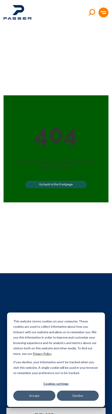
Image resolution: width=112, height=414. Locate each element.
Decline (78, 395)
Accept (34, 395)
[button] (103, 12)
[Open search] (92, 12)
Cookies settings (56, 384)
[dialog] (56, 359)
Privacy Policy (42, 354)
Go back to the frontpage (56, 184)
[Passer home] (18, 12)
